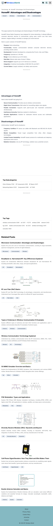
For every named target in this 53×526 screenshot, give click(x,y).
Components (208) (23, 187)
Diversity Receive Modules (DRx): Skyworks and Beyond (21, 428)
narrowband (19, 267)
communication (36, 15)
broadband (10, 267)
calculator (19, 499)
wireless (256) (36, 222)
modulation (5, 405)
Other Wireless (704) (8, 184)
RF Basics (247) (33, 184)
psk (12, 405)
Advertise (26, 517)
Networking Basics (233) (10, 187)
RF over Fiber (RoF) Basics (10, 289)
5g (3, 375)
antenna (5, 328)
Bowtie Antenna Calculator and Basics (14, 489)
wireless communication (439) (11, 222)
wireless (12, 15)
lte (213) (28, 225)
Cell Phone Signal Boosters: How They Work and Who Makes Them (25, 458)
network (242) (45, 222)
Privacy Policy (26, 512)
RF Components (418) (22, 184)
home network (21, 15)
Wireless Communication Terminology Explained (18, 336)
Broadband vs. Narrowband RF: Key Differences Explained (22, 259)
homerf (4, 15)
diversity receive (11, 436)
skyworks (21, 436)
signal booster (14, 467)
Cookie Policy (26, 514)
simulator (15, 375)
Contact (26, 520)
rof (17, 298)
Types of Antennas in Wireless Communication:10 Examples (22, 320)
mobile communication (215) (17, 225)
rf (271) (29, 222)
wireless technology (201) (39, 225)
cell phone (5, 467)
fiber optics (10, 298)
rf (28, 15)
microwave (5, 251)
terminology (18, 344)
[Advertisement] (26, 24)
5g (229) (5, 225)
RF (10, 2)
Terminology (4, 9)
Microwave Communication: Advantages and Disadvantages (22, 243)
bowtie (12, 499)
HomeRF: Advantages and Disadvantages (23, 9)
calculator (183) (7, 228)
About (26, 509)
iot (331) (23, 222)
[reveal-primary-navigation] (50, 2)
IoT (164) (32, 187)
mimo (8, 375)
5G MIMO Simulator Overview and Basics (16, 366)
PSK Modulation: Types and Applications (15, 397)
